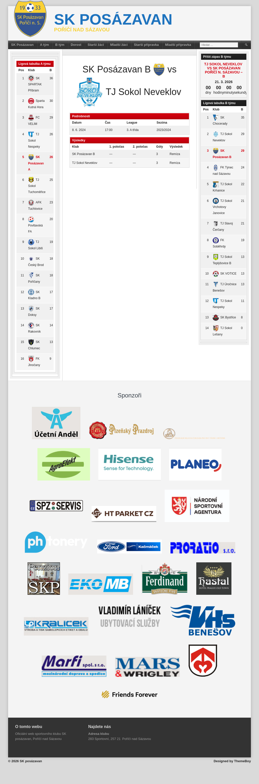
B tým (59, 45)
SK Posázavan (22, 45)
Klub (31, 70)
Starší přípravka (146, 45)
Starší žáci (96, 45)
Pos (21, 70)
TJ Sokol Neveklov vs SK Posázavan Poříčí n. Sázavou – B (223, 70)
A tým (44, 45)
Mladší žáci (119, 45)
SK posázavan (113, 19)
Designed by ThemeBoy (232, 761)
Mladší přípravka (178, 45)
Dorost (76, 45)
